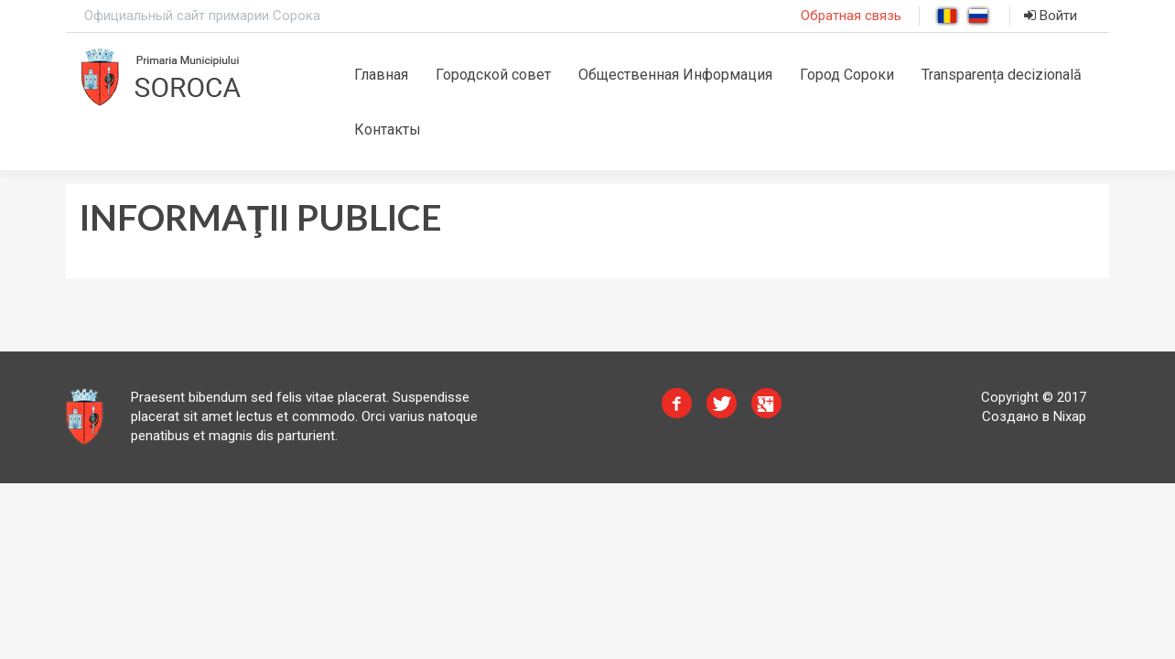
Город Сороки (847, 74)
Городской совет (493, 74)
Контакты (387, 129)
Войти (1050, 15)
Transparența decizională (1002, 74)
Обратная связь (851, 15)
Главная (381, 74)
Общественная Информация (675, 74)
